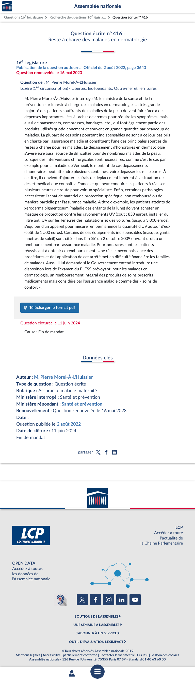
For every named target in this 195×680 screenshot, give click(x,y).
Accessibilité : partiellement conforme (70, 655)
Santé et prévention (82, 404)
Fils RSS (142, 655)
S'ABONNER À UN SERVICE (96, 633)
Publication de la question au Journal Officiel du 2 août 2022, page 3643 (81, 68)
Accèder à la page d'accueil (7, 6)
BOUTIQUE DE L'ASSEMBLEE (96, 616)
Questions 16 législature (23, 16)
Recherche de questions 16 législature (78, 16)
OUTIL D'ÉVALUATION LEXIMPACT (96, 641)
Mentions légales (28, 655)
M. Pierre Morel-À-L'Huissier (63, 377)
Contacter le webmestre (117, 655)
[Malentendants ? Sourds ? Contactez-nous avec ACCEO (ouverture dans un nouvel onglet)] (60, 600)
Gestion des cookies (165, 655)
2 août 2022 (69, 424)
